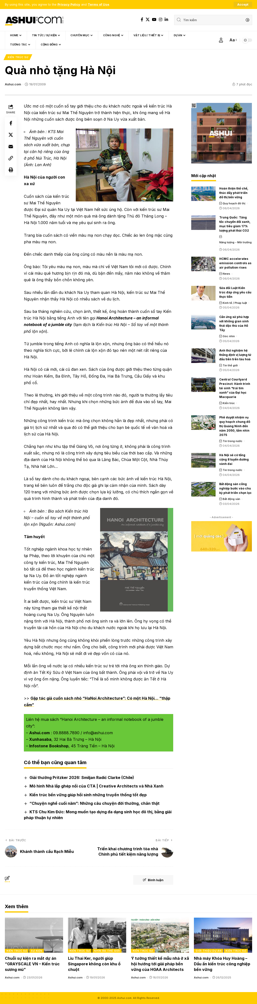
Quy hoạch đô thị (234, 203)
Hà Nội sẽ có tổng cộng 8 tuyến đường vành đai (234, 459)
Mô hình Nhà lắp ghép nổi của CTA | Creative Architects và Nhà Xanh (96, 786)
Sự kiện (36, 950)
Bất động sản (231, 499)
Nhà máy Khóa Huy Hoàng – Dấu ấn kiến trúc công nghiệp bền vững (222, 964)
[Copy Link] (11, 158)
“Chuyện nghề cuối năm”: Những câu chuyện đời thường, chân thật (94, 803)
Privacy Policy (68, 4)
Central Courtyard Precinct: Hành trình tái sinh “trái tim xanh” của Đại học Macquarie (234, 388)
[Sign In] (221, 40)
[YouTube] (154, 19)
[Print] (11, 170)
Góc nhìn (229, 336)
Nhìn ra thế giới (107, 950)
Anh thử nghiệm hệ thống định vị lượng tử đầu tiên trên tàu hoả (235, 355)
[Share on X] (11, 135)
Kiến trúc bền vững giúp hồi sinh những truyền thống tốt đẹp (88, 794)
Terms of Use (98, 4)
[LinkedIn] (166, 19)
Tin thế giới (230, 365)
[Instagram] (160, 19)
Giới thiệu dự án (208, 950)
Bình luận (153, 880)
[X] (147, 19)
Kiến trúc (229, 403)
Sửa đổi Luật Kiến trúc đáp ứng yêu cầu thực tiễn (235, 292)
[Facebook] (142, 19)
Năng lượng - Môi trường (235, 242)
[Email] (11, 146)
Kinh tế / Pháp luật (235, 303)
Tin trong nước (232, 441)
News (226, 273)
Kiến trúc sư (18, 57)
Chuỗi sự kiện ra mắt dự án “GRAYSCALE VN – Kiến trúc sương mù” (32, 964)
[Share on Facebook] (11, 123)
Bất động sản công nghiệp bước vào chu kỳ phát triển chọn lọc (235, 488)
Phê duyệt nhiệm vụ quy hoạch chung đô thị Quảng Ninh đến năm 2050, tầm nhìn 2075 (234, 426)
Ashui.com (13, 84)
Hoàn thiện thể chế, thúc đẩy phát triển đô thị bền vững (233, 193)
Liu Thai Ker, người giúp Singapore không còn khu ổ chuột (94, 964)
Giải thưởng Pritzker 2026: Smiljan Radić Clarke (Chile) (81, 777)
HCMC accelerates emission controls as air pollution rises (235, 263)
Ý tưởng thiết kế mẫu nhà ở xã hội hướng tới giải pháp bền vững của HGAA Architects (160, 964)
